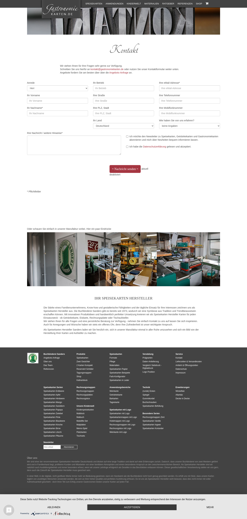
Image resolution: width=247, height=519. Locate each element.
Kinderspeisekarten (85, 410)
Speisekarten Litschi (52, 432)
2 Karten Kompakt (85, 365)
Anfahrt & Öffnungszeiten (187, 365)
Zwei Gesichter (83, 361)
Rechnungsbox (83, 398)
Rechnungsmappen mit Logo (122, 424)
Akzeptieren (132, 507)
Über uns (48, 361)
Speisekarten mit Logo (120, 413)
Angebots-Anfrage (118, 72)
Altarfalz (179, 395)
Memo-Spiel (82, 428)
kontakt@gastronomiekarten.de (107, 69)
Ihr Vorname (33, 95)
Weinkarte (114, 391)
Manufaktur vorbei (75, 229)
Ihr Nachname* (35, 108)
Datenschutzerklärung (154, 146)
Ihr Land (97, 120)
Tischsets (81, 436)
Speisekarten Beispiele (120, 373)
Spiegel (146, 395)
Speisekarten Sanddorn (54, 406)
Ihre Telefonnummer (169, 95)
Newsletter (49, 442)
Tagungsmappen (84, 373)
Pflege (112, 361)
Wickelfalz (180, 391)
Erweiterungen (183, 387)
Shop (199, 3)
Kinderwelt (134, 3)
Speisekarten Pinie (52, 417)
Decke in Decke (183, 398)
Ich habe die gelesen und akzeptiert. (158, 146)
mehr (210, 507)
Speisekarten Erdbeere (54, 391)
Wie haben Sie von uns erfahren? (176, 120)
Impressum (181, 373)
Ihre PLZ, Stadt (101, 108)
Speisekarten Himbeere (54, 398)
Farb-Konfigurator (117, 376)
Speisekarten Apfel (52, 395)
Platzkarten (82, 432)
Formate (113, 358)
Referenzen (185, 3)
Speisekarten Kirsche (53, 424)
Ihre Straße (99, 95)
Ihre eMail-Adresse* (169, 82)
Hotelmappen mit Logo (120, 421)
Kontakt (179, 358)
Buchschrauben (150, 402)
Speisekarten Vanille (152, 421)
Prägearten (148, 358)
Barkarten (114, 398)
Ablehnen (53, 507)
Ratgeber (168, 3)
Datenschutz (181, 369)
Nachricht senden (125, 170)
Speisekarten (93, 3)
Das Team (48, 365)
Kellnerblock (82, 380)
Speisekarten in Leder (119, 380)
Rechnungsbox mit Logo (120, 428)
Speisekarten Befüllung (153, 406)
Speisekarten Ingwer (152, 424)
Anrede (31, 82)
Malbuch (80, 417)
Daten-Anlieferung (151, 361)
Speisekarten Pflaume (53, 436)
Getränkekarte (116, 395)
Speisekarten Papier (119, 369)
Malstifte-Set (82, 421)
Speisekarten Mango (53, 402)
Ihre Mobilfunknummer (171, 108)
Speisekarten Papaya (53, 410)
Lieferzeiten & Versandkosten (189, 361)
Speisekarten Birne (52, 428)
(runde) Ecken (149, 391)
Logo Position (149, 372)
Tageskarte (114, 402)
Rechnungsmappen (85, 391)
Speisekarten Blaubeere (54, 421)
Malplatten (81, 424)
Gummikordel (149, 398)
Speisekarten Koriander (153, 428)
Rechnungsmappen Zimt (154, 417)
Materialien (151, 3)
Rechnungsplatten (85, 395)
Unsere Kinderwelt (85, 406)
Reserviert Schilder (85, 369)
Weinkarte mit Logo (118, 432)
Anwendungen (114, 3)
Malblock (80, 413)
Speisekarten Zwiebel (53, 413)
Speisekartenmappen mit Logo (123, 417)
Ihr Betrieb (98, 82)
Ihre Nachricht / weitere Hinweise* (45, 133)
